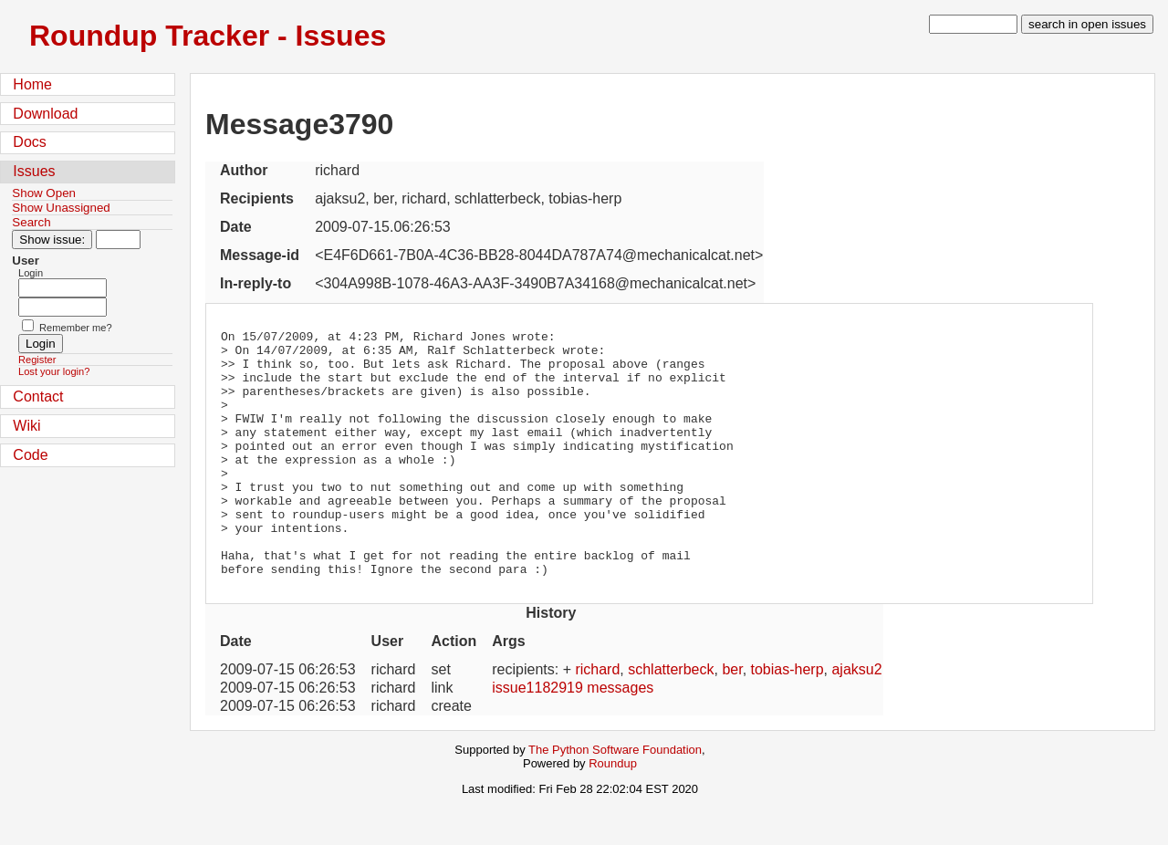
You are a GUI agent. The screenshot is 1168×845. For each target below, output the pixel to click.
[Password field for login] (62, 307)
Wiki (26, 425)
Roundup (613, 812)
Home (32, 84)
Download (45, 113)
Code (30, 455)
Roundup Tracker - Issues (207, 35)
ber (732, 718)
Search (31, 222)
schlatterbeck (671, 718)
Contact (38, 396)
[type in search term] (973, 24)
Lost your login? (53, 371)
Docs (29, 142)
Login (30, 272)
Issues (34, 171)
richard (597, 718)
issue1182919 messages (572, 737)
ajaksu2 (856, 718)
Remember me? (75, 327)
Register (37, 359)
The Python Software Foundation (615, 799)
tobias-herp (787, 718)
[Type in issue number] (118, 239)
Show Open (44, 193)
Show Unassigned (61, 207)
